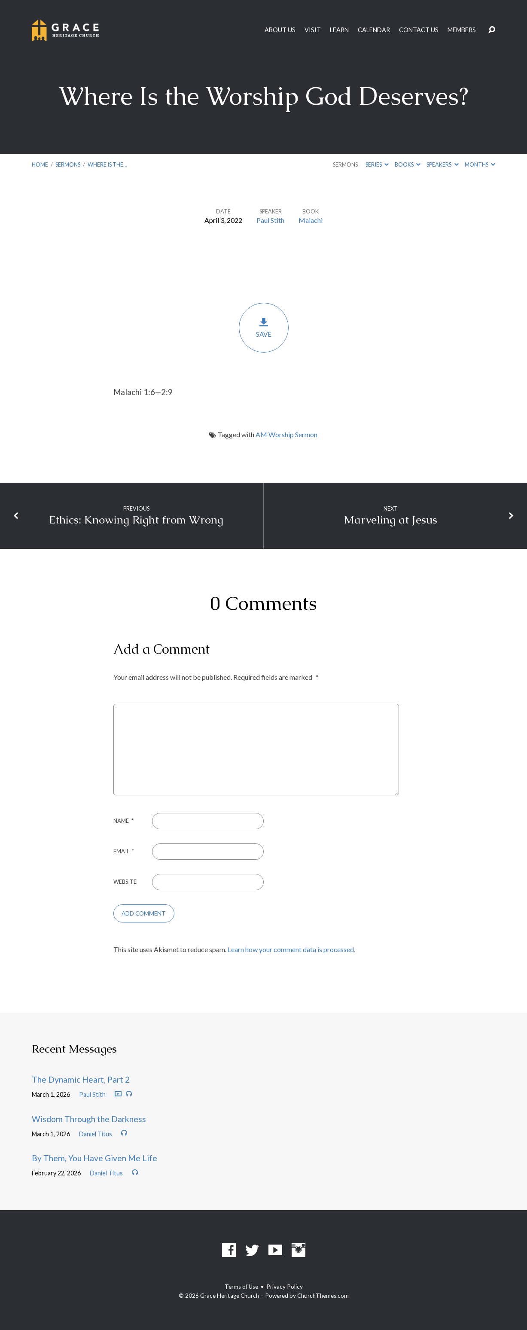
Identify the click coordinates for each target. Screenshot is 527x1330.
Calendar (374, 30)
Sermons (67, 164)
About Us (280, 30)
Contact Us (419, 30)
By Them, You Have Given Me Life (94, 1158)
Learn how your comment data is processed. (291, 949)
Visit (313, 30)
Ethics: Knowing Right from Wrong (136, 520)
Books (407, 164)
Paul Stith (270, 220)
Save (264, 327)
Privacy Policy (284, 1286)
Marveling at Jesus (390, 520)
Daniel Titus (95, 1134)
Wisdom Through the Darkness (89, 1119)
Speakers (442, 164)
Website (125, 881)
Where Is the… (107, 164)
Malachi (311, 220)
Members (462, 30)
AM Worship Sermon (286, 434)
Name (123, 820)
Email (123, 851)
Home (40, 164)
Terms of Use (241, 1286)
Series (377, 164)
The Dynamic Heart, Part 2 (81, 1079)
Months (480, 164)
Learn (339, 30)
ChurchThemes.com (323, 1295)
